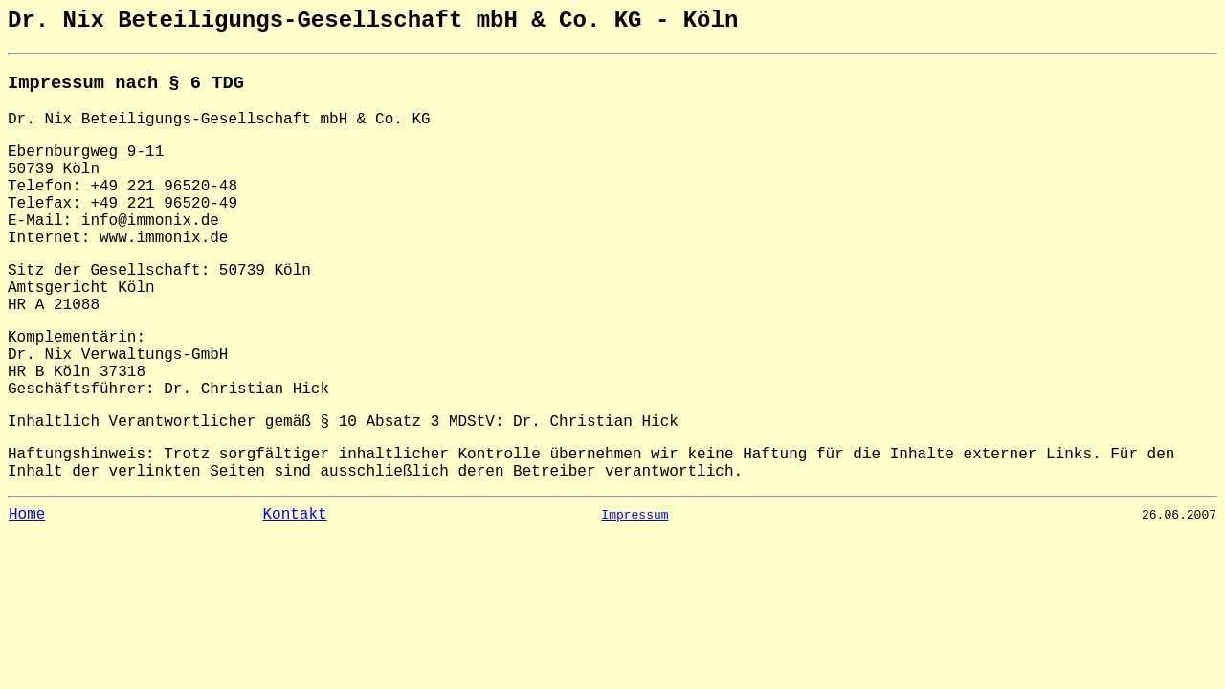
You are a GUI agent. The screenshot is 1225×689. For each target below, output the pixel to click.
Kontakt (294, 514)
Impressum (634, 514)
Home (27, 514)
